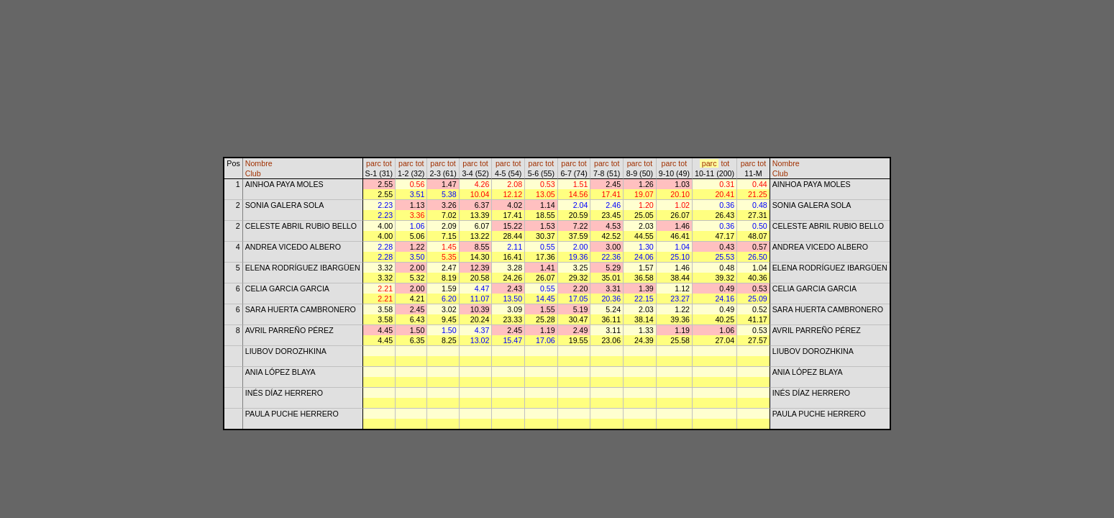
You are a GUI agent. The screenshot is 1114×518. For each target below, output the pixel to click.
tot (387, 163)
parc (373, 163)
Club (253, 173)
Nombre (259, 163)
